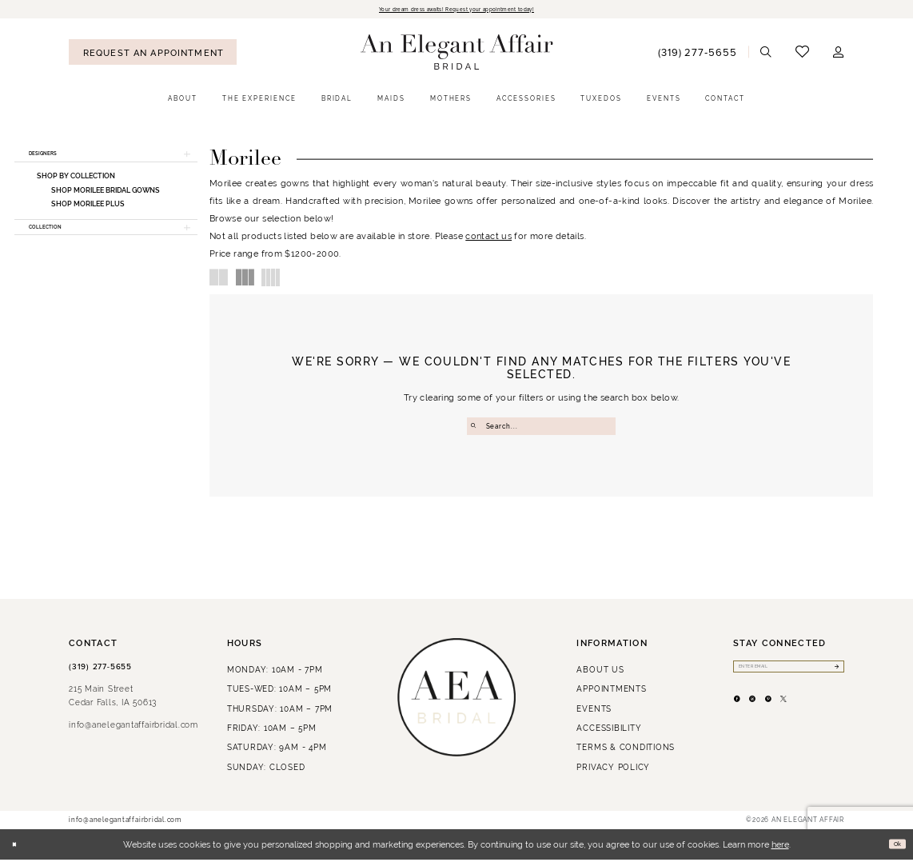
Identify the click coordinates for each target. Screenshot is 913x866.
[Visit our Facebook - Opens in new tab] (743, 717)
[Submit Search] (476, 429)
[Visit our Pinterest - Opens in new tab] (798, 717)
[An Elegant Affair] (457, 55)
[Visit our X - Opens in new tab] (825, 717)
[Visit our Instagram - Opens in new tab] (770, 717)
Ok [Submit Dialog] (893, 850)
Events (594, 715)
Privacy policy (613, 773)
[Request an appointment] (153, 55)
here (780, 850)
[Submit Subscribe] (833, 676)
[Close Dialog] (18, 851)
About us (600, 676)
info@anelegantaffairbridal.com (133, 732)
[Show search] (766, 55)
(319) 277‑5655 (100, 673)
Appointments (611, 696)
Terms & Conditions (625, 754)
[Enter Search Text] (541, 429)
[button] (838, 55)
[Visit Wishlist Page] (802, 55)
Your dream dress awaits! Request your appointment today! (456, 10)
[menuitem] (153, 55)
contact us (488, 239)
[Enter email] (788, 676)
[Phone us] (697, 55)
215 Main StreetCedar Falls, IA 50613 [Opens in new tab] (113, 703)
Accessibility (608, 735)
